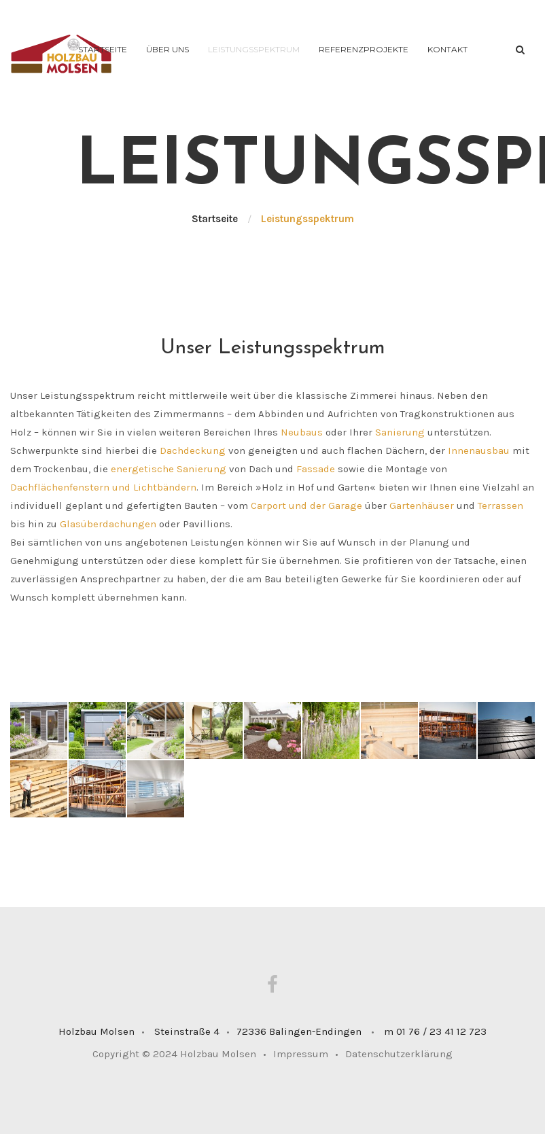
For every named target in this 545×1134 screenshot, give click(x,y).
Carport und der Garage (306, 505)
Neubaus (302, 432)
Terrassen (500, 505)
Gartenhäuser (421, 505)
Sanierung (400, 432)
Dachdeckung (193, 450)
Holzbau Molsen (218, 1054)
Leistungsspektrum (254, 49)
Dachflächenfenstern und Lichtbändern (103, 487)
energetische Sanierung (168, 469)
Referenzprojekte (363, 49)
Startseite (102, 49)
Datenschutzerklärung (399, 1054)
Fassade (315, 469)
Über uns (167, 49)
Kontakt (447, 49)
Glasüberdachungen (108, 524)
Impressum (305, 1054)
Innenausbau (479, 450)
